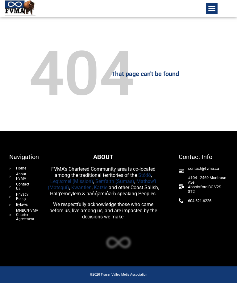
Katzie (100, 187)
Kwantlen (81, 187)
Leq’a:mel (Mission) (71, 181)
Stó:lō (144, 175)
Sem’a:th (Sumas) (114, 181)
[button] (212, 8)
